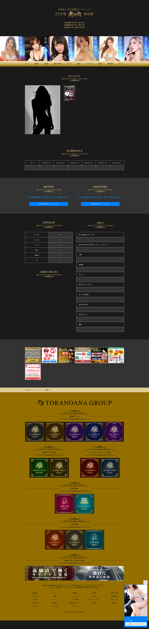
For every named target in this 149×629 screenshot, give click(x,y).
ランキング (74, 596)
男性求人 (114, 602)
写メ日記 (35, 606)
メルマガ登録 (74, 599)
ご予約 (35, 599)
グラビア (35, 596)
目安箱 (54, 602)
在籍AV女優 (114, 592)
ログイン (55, 599)
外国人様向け (34, 602)
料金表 (94, 596)
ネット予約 (54, 606)
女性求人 (94, 602)
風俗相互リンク (74, 602)
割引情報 (114, 596)
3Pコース (114, 599)
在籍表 (94, 592)
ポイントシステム (94, 599)
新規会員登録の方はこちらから (48, 204)
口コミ (74, 606)
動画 (54, 596)
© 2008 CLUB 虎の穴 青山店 (74, 612)
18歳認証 (35, 592)
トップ (54, 592)
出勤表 (74, 592)
